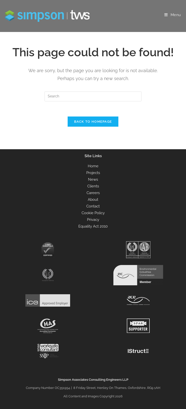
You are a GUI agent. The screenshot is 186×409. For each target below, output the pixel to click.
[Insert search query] (93, 96)
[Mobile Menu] (172, 15)
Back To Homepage (93, 121)
